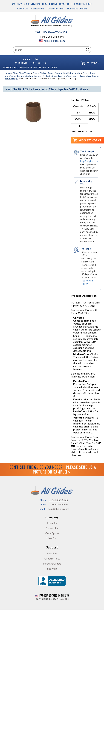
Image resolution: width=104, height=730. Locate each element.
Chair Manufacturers (30, 62)
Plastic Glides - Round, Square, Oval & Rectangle (56, 73)
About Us (22, 8)
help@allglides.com (52, 40)
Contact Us (37, 8)
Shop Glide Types (21, 73)
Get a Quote (52, 533)
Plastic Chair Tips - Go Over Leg (60, 75)
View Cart (94, 62)
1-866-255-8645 (58, 500)
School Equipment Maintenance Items (30, 67)
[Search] (48, 50)
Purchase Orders (77, 8)
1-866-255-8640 (58, 504)
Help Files (52, 553)
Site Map (52, 568)
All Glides (63, 599)
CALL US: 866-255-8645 (52, 32)
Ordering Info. (55, 8)
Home (8, 73)
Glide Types (30, 58)
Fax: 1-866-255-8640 (52, 36)
